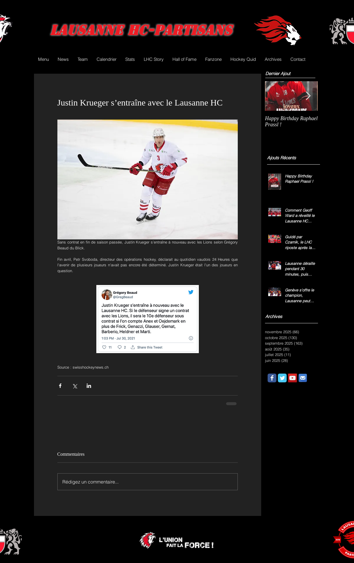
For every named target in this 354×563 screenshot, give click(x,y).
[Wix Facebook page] (272, 378)
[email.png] (302, 378)
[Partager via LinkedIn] (89, 385)
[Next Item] (308, 96)
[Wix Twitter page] (282, 378)
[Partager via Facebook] (60, 385)
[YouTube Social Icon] (292, 378)
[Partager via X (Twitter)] (74, 385)
